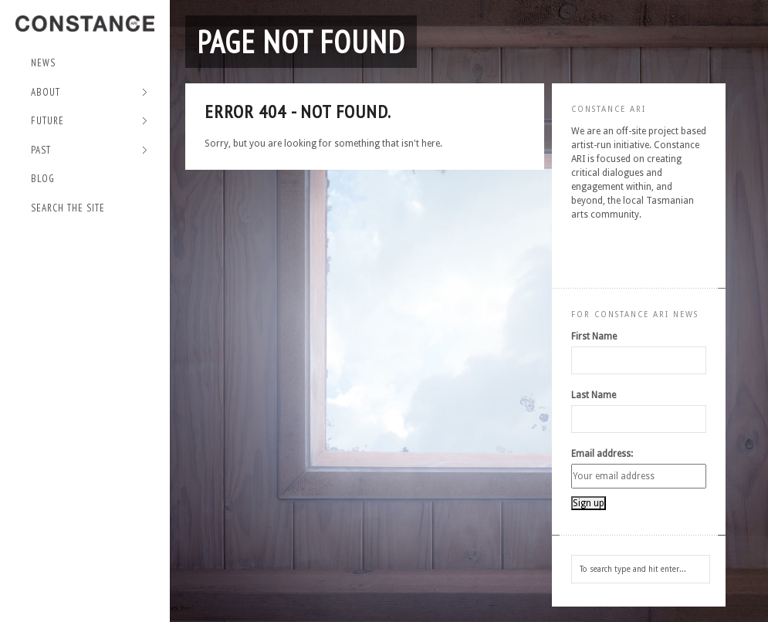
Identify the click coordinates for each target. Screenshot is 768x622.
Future (89, 121)
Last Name (593, 395)
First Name (594, 336)
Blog (43, 178)
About (89, 93)
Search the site (68, 208)
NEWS (43, 62)
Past (89, 151)
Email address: (602, 453)
